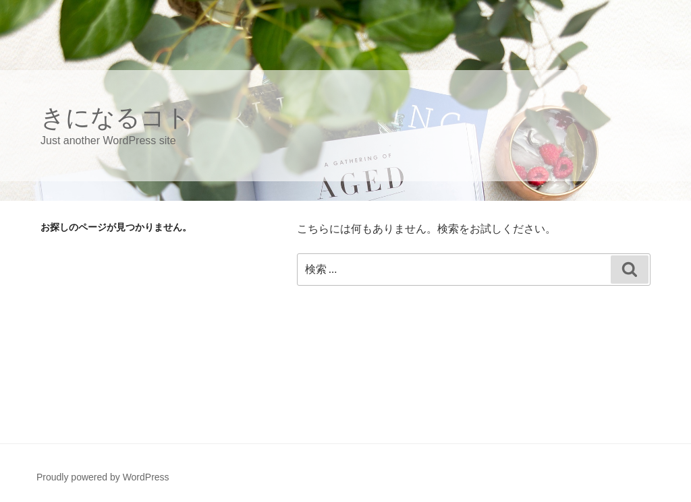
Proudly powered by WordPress (102, 477)
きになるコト (115, 117)
